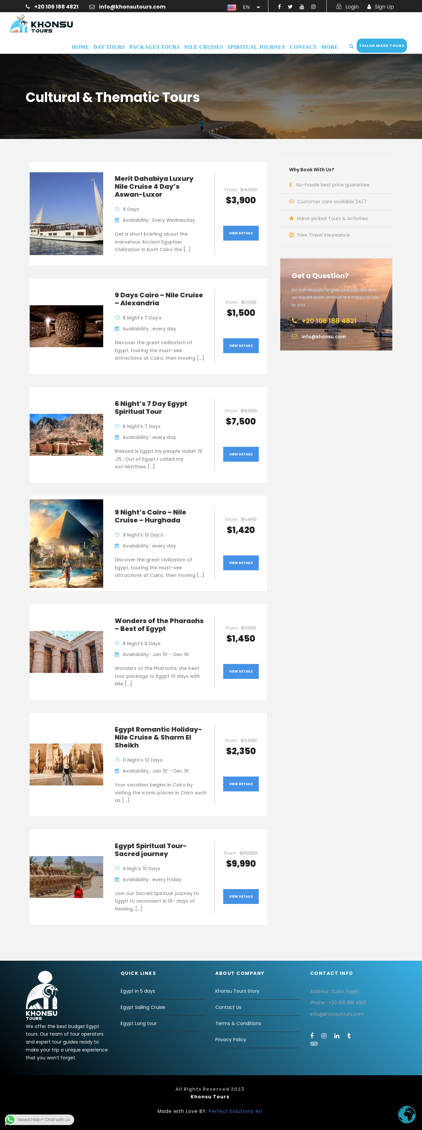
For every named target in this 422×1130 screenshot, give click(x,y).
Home (80, 47)
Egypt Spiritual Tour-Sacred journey (151, 849)
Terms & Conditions (238, 1023)
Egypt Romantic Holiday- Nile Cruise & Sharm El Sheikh (158, 737)
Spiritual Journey (256, 47)
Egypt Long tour (139, 1023)
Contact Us (228, 1007)
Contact (303, 47)
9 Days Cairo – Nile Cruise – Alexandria (159, 299)
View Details (241, 233)
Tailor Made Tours (382, 45)
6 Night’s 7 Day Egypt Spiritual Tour (151, 407)
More (329, 47)
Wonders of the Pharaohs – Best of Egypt (159, 624)
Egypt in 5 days (138, 991)
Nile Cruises (203, 47)
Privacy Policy (230, 1039)
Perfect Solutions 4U (235, 1111)
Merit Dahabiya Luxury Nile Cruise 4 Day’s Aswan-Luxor (154, 186)
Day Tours (109, 47)
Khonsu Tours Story (237, 991)
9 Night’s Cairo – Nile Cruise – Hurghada (150, 516)
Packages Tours (154, 47)
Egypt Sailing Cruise (143, 1007)
